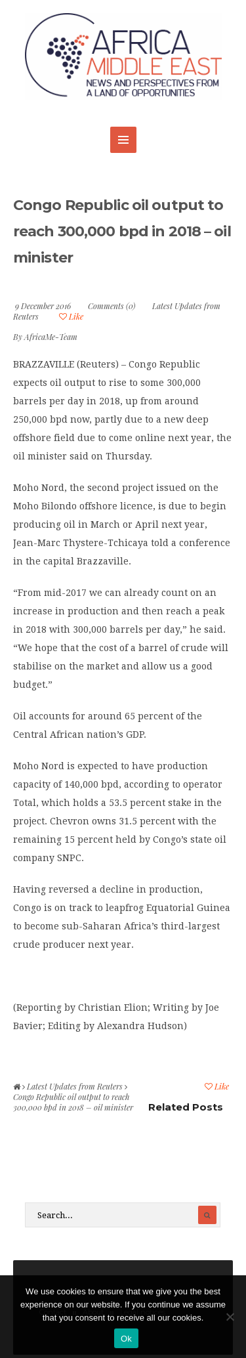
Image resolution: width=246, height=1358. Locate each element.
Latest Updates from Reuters (75, 1086)
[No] (229, 1316)
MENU (123, 140)
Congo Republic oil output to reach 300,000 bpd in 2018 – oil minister (122, 231)
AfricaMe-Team (50, 336)
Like (71, 316)
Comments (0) (111, 306)
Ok (126, 1339)
